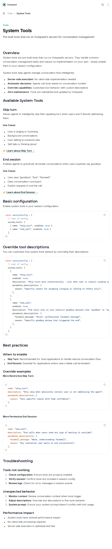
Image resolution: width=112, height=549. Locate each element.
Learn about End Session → (22, 192)
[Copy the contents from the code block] (105, 215)
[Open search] (102, 4)
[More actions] (108, 5)
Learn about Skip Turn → (21, 150)
